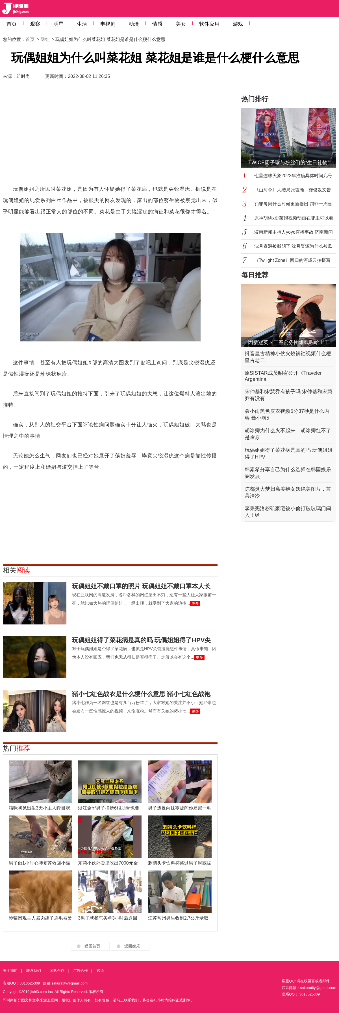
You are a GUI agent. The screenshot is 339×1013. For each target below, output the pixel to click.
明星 (58, 24)
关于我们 (10, 970)
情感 (157, 24)
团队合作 (57, 970)
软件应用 (209, 24)
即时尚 (23, 76)
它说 (100, 970)
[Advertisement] (75, 136)
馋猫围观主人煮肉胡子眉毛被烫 (40, 918)
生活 (82, 24)
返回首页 (92, 946)
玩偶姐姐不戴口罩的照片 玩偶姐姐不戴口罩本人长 (141, 586)
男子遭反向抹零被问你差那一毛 (179, 808)
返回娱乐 (132, 946)
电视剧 (108, 24)
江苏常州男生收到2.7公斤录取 (178, 918)
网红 (44, 39)
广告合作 (80, 970)
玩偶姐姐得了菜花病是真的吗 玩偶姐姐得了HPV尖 (141, 640)
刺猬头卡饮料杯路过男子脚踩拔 (179, 863)
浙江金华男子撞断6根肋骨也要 (108, 808)
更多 (195, 603)
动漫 (134, 24)
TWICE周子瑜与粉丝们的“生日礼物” (288, 162)
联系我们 (33, 970)
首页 (11, 24)
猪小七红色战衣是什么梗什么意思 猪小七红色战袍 (141, 694)
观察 (35, 24)
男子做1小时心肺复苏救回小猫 (39, 863)
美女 (181, 24)
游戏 (238, 24)
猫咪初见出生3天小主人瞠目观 (39, 808)
